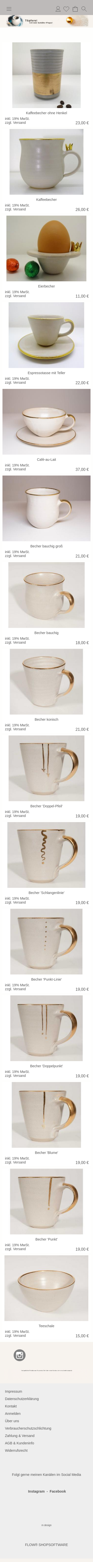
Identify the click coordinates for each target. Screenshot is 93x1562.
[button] (9, 9)
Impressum (13, 1391)
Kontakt (11, 1406)
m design (46, 1525)
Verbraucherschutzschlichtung (28, 1428)
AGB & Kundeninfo (19, 1443)
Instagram (36, 1491)
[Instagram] (19, 1355)
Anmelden (58, 9)
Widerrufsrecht (16, 1450)
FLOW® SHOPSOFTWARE (46, 1545)
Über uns (12, 1421)
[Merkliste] (66, 9)
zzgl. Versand (15, 123)
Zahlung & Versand (19, 1436)
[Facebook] (6, 1355)
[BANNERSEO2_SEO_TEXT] (47, 1370)
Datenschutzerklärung (22, 1399)
